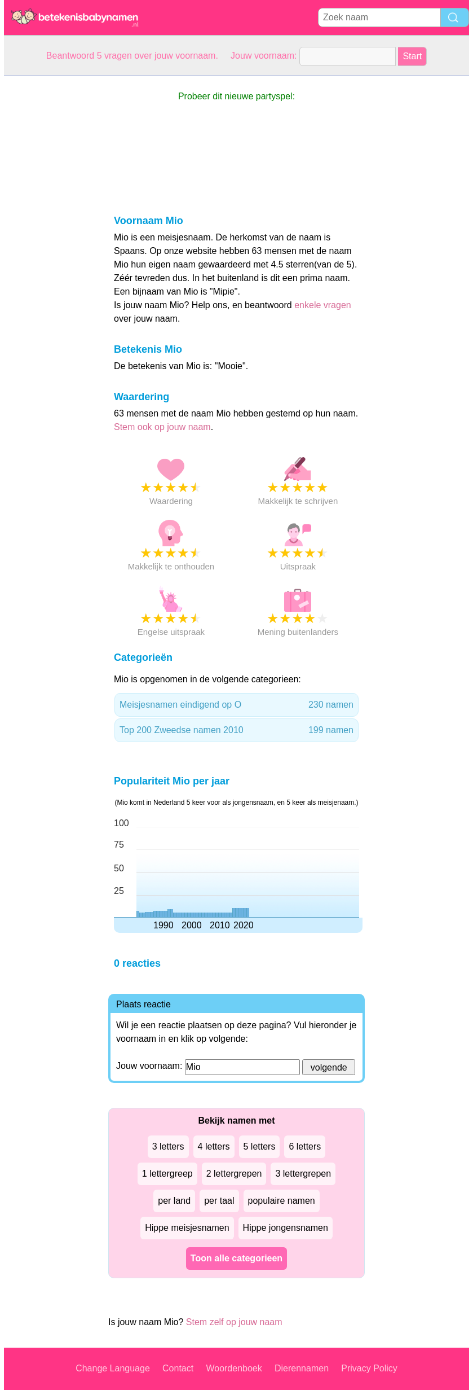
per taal (219, 1200)
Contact (177, 1368)
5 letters (260, 1146)
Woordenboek (234, 1368)
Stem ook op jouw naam (162, 427)
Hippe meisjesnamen (187, 1228)
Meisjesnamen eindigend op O (236, 705)
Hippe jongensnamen (285, 1228)
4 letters (214, 1146)
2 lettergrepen (234, 1173)
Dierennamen (302, 1368)
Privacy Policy (369, 1368)
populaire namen (281, 1200)
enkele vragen (322, 305)
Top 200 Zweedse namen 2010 (236, 730)
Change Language (113, 1368)
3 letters (168, 1146)
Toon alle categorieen (236, 1258)
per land (174, 1200)
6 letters (305, 1146)
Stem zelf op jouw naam (234, 1322)
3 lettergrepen (303, 1173)
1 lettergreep (167, 1173)
